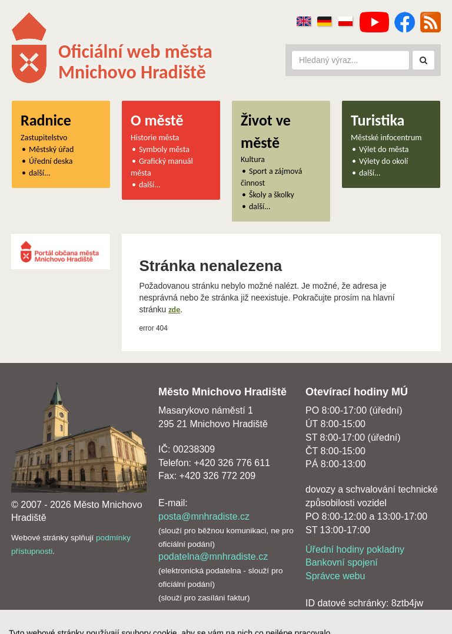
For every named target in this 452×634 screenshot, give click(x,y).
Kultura (253, 159)
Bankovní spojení (341, 562)
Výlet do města (384, 149)
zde (174, 310)
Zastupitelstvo (44, 138)
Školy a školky (271, 195)
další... (40, 173)
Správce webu (335, 576)
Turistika (377, 120)
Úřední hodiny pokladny (354, 549)
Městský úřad (51, 149)
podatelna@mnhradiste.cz (213, 557)
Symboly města (164, 149)
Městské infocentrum (386, 138)
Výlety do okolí (383, 161)
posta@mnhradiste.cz (204, 516)
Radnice (46, 120)
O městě (157, 120)
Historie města (155, 138)
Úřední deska (50, 161)
